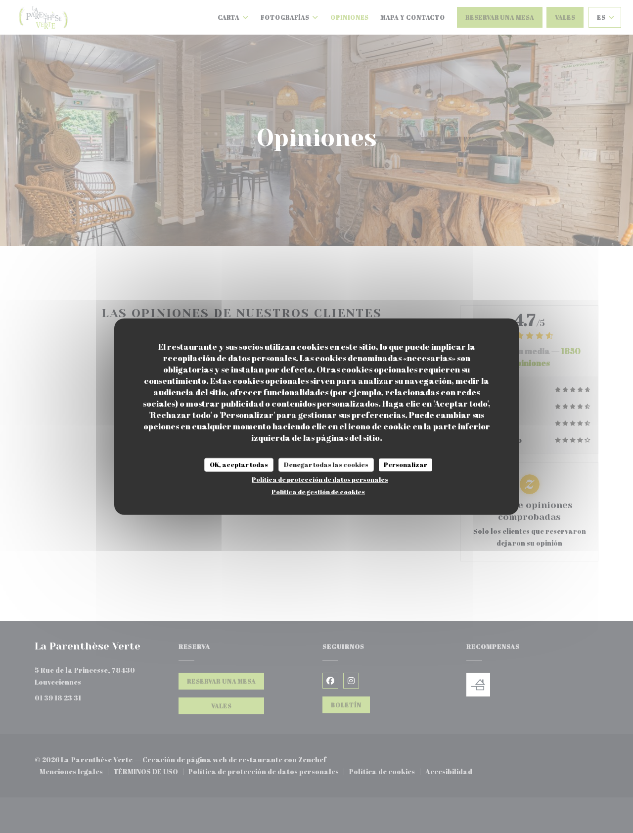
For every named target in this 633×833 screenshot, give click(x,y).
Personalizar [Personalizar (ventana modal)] (405, 464)
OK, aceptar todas (239, 464)
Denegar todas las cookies (326, 464)
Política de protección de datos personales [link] (320, 478)
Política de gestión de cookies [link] (318, 491)
